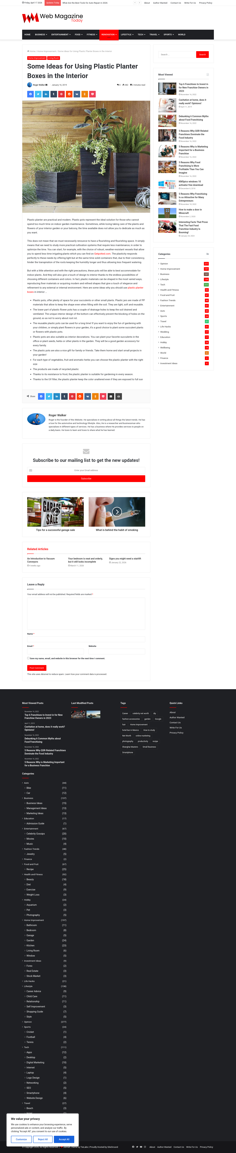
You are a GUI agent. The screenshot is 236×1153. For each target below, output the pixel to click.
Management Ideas (37, 808)
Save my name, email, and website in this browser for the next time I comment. (67, 658)
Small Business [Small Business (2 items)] (149, 747)
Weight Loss (33, 894)
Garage (30, 935)
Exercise (31, 889)
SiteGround (112, 1147)
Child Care (32, 996)
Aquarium (32, 905)
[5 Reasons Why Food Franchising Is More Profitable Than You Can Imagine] (167, 167)
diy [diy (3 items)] (154, 713)
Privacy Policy (205, 3)
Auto (162, 310)
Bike (29, 788)
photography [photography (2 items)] (127, 741)
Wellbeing (165, 347)
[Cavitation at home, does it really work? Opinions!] (167, 105)
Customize (21, 1139)
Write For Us (190, 3)
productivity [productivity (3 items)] (143, 741)
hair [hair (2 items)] (124, 724)
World (181, 34)
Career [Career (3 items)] (125, 713)
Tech (140, 34)
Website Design (35, 1098)
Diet (29, 884)
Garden (30, 940)
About (147, 3)
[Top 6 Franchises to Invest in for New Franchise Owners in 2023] (167, 88)
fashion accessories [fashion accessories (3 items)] (131, 719)
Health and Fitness (169, 289)
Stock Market (33, 976)
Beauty (30, 879)
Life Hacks (165, 326)
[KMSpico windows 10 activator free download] (167, 184)
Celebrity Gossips (36, 833)
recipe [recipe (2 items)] (155, 741)
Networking (33, 1082)
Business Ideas (34, 803)
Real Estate (32, 971)
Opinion (164, 263)
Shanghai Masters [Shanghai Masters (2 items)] (130, 747)
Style (29, 1016)
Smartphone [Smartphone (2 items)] (127, 752)
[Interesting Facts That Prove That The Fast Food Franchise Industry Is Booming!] (167, 226)
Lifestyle (126, 34)
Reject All (43, 1139)
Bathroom (32, 925)
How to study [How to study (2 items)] (149, 730)
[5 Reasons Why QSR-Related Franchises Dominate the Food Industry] (167, 135)
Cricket (30, 1032)
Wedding (164, 331)
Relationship (33, 1001)
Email (30, 646)
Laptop (30, 1072)
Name (30, 634)
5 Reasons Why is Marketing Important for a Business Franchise (193, 150)
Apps (29, 1052)
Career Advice (34, 991)
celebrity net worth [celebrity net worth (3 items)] (141, 713)
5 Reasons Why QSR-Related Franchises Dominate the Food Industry (193, 134)
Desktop (31, 1057)
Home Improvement (46, 51)
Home (27, 34)
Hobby (163, 342)
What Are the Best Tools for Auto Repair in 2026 (84, 3)
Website (92, 646)
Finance (164, 358)
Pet (28, 910)
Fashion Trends (168, 300)
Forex (29, 966)
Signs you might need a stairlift (125, 558)
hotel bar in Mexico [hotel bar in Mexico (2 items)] (130, 730)
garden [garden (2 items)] (147, 719)
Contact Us (176, 3)
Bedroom (31, 930)
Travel (153, 34)
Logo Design (33, 1077)
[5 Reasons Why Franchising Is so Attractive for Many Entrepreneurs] (167, 198)
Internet (31, 1067)
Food (77, 34)
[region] (43, 1129)
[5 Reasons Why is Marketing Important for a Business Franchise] (167, 151)
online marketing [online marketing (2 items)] (143, 736)
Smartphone (33, 1093)
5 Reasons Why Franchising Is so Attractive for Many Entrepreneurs (193, 197)
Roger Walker (39, 85)
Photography (33, 915)
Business (40, 34)
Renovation (108, 34)
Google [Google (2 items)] (158, 719)
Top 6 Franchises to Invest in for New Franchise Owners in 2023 (193, 87)
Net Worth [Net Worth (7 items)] (126, 736)
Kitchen (30, 945)
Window (31, 955)
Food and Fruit (167, 295)
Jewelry (31, 854)
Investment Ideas (168, 363)
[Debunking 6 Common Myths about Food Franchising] (167, 121)
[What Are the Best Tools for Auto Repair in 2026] (78, 715)
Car (28, 793)
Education (165, 337)
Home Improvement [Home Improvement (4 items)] (139, 724)
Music (30, 844)
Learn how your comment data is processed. (86, 674)
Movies (30, 838)
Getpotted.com (102, 253)
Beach (30, 1108)
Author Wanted (160, 3)
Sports (168, 34)
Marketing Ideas (35, 813)
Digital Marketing (35, 1062)
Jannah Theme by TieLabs (75, 1147)
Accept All (64, 1139)
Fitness (91, 34)
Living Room (53, 58)
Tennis (30, 1042)
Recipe (30, 869)
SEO (29, 1088)
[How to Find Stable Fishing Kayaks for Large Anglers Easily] (93, 715)
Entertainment (60, 34)
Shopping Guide (35, 1011)
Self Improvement (36, 1006)
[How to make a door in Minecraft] (167, 213)
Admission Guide (35, 823)
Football (31, 1037)
